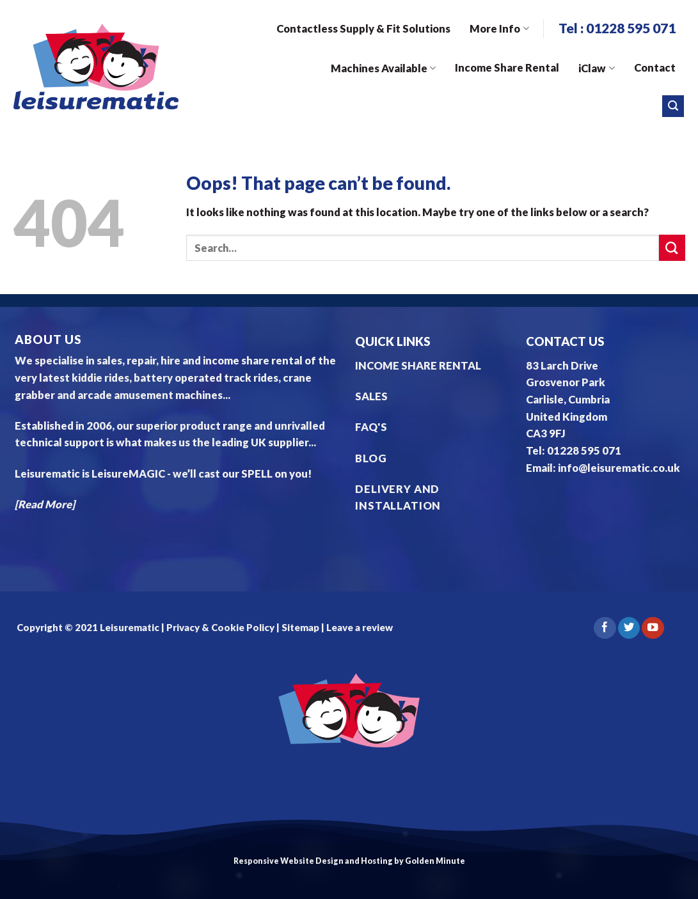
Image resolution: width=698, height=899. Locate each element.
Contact (655, 67)
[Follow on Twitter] (629, 628)
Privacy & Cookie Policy (219, 627)
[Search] (673, 106)
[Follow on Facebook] (604, 628)
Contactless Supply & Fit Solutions (363, 28)
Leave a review (359, 627)
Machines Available (383, 68)
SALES (371, 396)
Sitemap (300, 627)
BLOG (370, 458)
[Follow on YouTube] (652, 628)
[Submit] (672, 248)
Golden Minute (435, 861)
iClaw (596, 68)
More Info (499, 28)
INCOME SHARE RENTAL (418, 365)
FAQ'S (371, 427)
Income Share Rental (507, 67)
